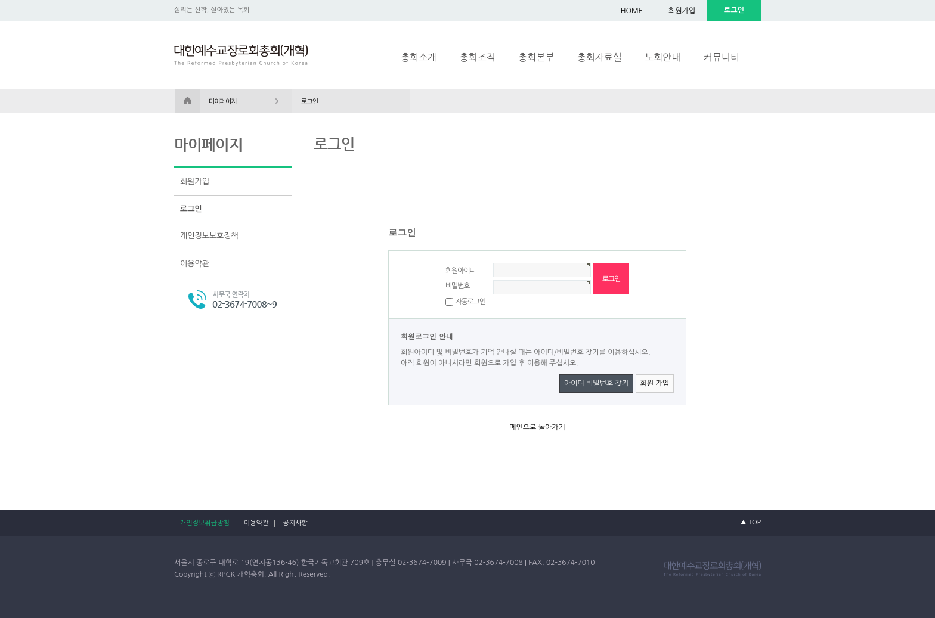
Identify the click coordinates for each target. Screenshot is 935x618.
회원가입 (681, 10)
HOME (632, 10)
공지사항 (295, 523)
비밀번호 (457, 286)
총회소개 (418, 57)
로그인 (191, 209)
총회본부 (536, 57)
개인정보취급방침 (205, 523)
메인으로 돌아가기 (537, 427)
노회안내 (662, 57)
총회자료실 (599, 57)
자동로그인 (470, 301)
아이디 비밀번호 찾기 (596, 383)
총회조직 (478, 57)
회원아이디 (460, 270)
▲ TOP (751, 522)
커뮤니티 (721, 57)
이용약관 (194, 264)
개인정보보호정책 (209, 236)
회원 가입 (654, 383)
